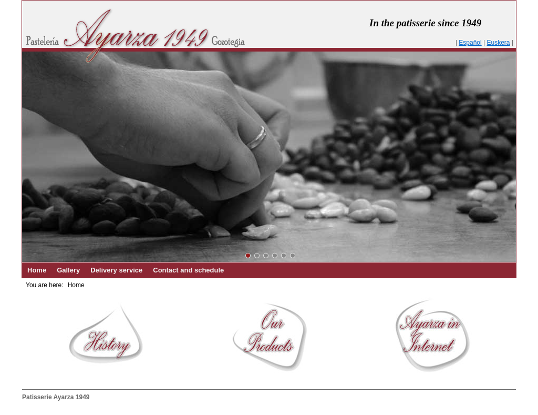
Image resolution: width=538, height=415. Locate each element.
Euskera (498, 42)
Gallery (68, 270)
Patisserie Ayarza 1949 (56, 397)
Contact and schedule (188, 270)
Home (36, 270)
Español (470, 42)
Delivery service (116, 270)
